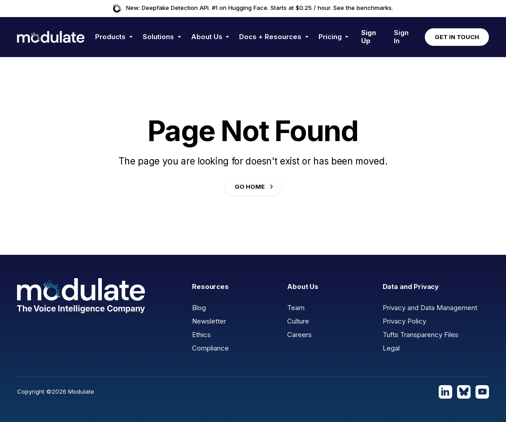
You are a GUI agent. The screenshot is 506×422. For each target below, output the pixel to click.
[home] (50, 37)
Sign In (401, 36)
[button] (114, 37)
